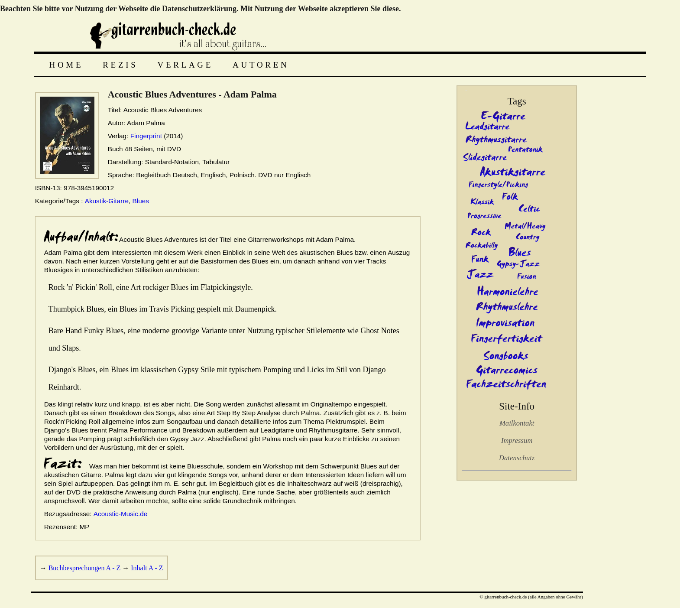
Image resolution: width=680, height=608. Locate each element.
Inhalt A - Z (147, 568)
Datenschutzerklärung (199, 8)
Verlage (186, 65)
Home (66, 65)
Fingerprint (146, 136)
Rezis (120, 65)
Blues (141, 201)
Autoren (261, 65)
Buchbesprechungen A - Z (85, 568)
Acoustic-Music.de (120, 513)
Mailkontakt (516, 423)
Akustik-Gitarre (107, 201)
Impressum (516, 440)
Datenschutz (516, 458)
